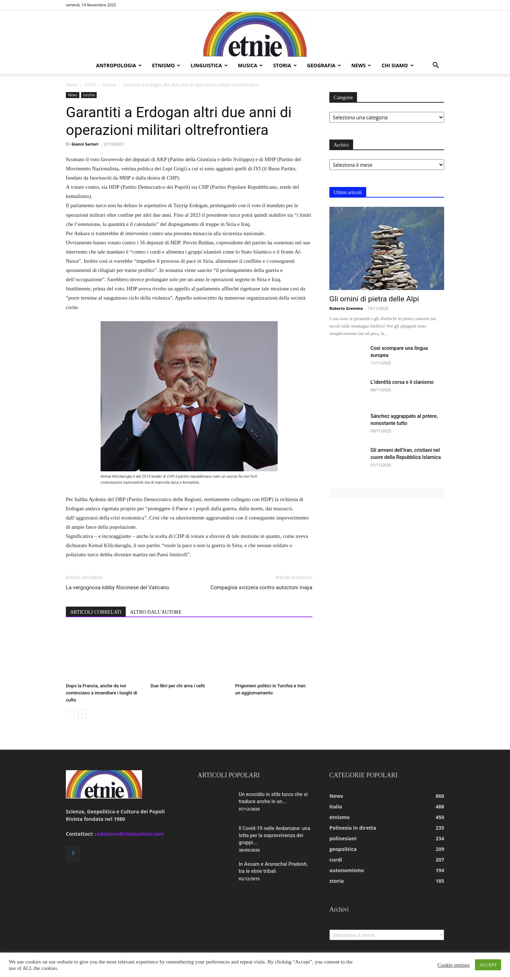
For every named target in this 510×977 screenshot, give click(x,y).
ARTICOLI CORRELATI (95, 612)
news (361, 65)
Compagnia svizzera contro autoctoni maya (261, 587)
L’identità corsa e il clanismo (402, 382)
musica (250, 65)
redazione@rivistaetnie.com (129, 833)
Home (72, 85)
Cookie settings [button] (453, 965)
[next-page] (81, 714)
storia (285, 65)
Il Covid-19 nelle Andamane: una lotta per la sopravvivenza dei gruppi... (274, 835)
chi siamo (397, 65)
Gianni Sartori (85, 144)
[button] (435, 66)
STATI (90, 85)
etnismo (166, 65)
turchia (109, 85)
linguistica (209, 65)
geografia (324, 65)
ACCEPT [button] (488, 964)
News (72, 94)
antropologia (119, 65)
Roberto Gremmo (346, 308)
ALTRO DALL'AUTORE (155, 612)
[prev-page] (70, 714)
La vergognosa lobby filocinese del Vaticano (117, 587)
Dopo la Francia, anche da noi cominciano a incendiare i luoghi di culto (101, 693)
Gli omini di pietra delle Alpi (374, 299)
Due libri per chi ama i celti (178, 685)
